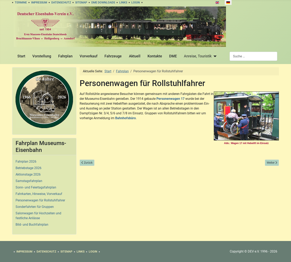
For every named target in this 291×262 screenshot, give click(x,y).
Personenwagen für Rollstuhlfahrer (40, 200)
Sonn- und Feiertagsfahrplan (36, 187)
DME (173, 56)
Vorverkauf (88, 56)
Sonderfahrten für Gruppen (35, 207)
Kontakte (155, 56)
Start (21, 56)
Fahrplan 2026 (26, 161)
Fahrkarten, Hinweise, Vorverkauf (39, 194)
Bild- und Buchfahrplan (32, 224)
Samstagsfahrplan (29, 181)
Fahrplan (65, 56)
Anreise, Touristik (198, 56)
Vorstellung (41, 56)
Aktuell (134, 56)
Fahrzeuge (113, 56)
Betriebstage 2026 (28, 168)
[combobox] (253, 56)
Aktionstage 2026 (28, 174)
